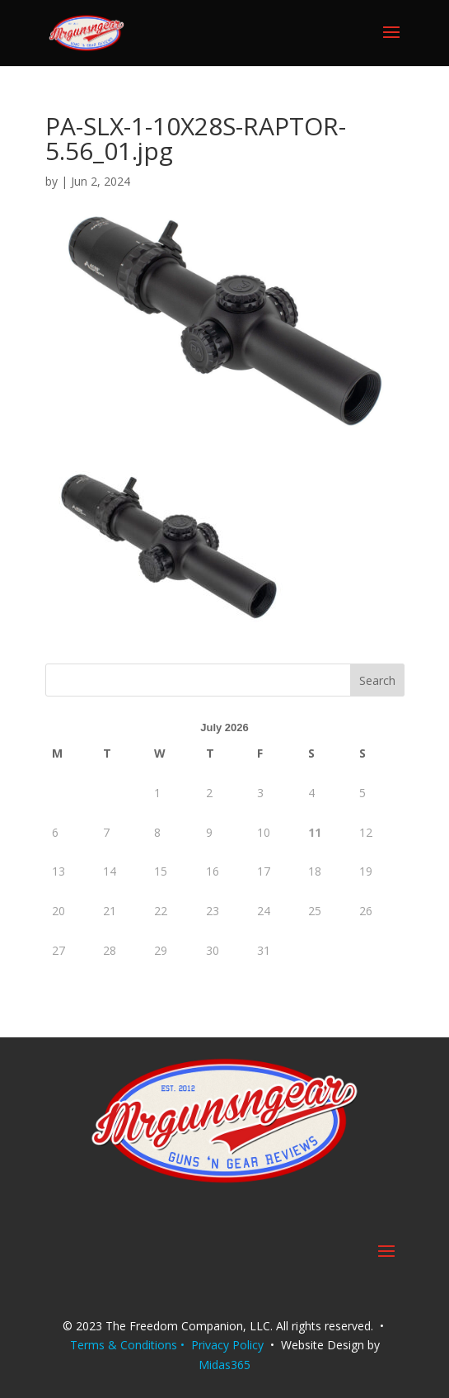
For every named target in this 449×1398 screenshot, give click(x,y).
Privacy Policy (227, 1345)
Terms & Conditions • (130, 1345)
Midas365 (224, 1364)
